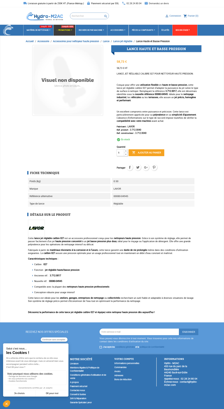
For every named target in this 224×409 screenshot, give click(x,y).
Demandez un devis (159, 3)
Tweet (138, 167)
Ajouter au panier (146, 153)
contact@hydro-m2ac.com (180, 383)
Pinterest (154, 167)
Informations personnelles (126, 363)
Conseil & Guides (78, 394)
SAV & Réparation (78, 398)
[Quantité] (120, 152)
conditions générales (125, 347)
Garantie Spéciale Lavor (81, 402)
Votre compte (124, 358)
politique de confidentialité (152, 347)
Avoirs (117, 371)
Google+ (146, 167)
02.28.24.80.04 (133, 3)
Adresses (118, 375)
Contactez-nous (77, 390)
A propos (74, 382)
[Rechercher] (89, 16)
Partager (130, 167)
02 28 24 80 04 (189, 378)
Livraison (74, 363)
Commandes (120, 367)
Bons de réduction (123, 379)
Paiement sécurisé (78, 386)
